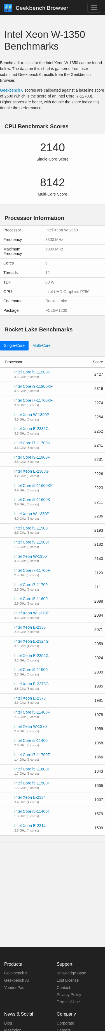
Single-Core (14, 345)
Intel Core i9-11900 (31, 528)
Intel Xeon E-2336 (30, 627)
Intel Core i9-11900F (32, 457)
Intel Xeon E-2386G (31, 428)
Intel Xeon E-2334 (30, 797)
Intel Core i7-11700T (32, 755)
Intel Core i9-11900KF (33, 386)
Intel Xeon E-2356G (31, 655)
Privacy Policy (69, 994)
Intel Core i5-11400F (32, 712)
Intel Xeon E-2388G (31, 471)
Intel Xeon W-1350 (30, 556)
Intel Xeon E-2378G (31, 684)
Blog (8, 1023)
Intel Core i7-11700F (32, 570)
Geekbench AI (16, 980)
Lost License (68, 980)
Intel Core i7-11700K (32, 443)
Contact (63, 987)
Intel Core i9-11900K (32, 372)
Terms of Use (68, 1002)
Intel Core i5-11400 (31, 740)
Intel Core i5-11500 (31, 669)
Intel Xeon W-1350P (31, 514)
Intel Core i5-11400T (32, 811)
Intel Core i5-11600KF (33, 485)
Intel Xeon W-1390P (31, 414)
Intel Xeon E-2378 (30, 698)
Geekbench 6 (11, 90)
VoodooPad (14, 987)
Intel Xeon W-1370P (31, 613)
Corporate (65, 1023)
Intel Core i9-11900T (32, 542)
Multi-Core (41, 345)
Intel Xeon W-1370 (30, 726)
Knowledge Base (71, 973)
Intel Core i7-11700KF (33, 400)
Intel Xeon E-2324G (31, 641)
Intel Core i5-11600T (32, 769)
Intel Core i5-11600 (31, 598)
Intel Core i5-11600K (32, 499)
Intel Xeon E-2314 (30, 825)
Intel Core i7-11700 (31, 584)
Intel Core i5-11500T (32, 783)
